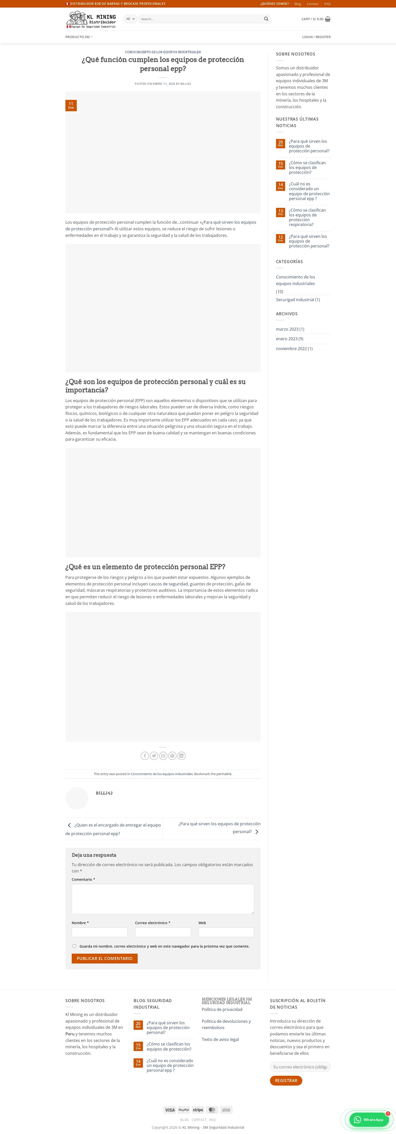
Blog (297, 4)
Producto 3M (79, 36)
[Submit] (266, 19)
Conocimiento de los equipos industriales (163, 52)
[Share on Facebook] (145, 756)
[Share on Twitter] (154, 756)
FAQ (327, 4)
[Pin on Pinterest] (172, 756)
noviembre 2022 (291, 348)
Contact (313, 4)
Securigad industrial (295, 299)
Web (202, 922)
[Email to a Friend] (163, 756)
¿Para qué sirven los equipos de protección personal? (309, 146)
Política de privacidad (222, 1009)
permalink (224, 774)
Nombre (80, 922)
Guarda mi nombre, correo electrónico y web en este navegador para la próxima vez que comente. (165, 946)
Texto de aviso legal (220, 1039)
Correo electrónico (152, 922)
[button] (316, 18)
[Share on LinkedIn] (181, 756)
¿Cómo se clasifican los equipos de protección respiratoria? (307, 217)
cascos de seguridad (168, 584)
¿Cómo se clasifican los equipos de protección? (307, 167)
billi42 (186, 84)
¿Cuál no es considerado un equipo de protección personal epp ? (309, 191)
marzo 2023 (287, 329)
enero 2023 (287, 339)
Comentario (83, 879)
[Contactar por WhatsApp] (369, 1121)
